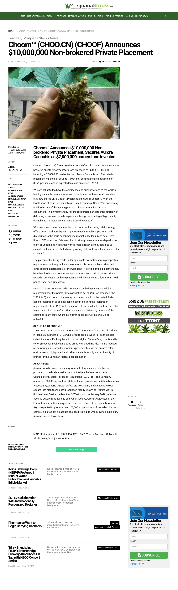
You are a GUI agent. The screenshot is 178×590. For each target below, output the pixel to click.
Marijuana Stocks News (80, 16)
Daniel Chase (14, 566)
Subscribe (149, 277)
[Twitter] (140, 405)
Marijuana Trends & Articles (106, 527)
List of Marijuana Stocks (40, 16)
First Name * (135, 253)
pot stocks (13, 214)
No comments (17, 61)
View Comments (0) (76, 450)
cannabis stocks (15, 196)
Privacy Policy (137, 285)
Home (22, 16)
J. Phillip (11, 167)
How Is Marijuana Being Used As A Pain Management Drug (18, 446)
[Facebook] (132, 405)
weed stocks (13, 217)
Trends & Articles (114, 16)
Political (98, 16)
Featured (61, 16)
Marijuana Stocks (16, 205)
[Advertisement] (149, 366)
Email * (133, 263)
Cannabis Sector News (137, 16)
